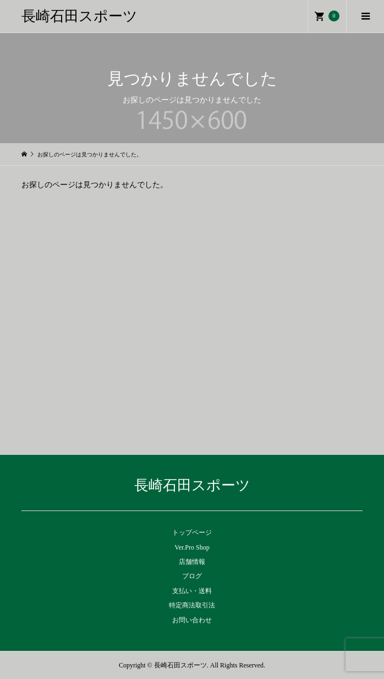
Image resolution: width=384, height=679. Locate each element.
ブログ (192, 576)
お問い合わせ (192, 620)
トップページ (192, 532)
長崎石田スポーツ (79, 16)
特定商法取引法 (192, 605)
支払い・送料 (192, 591)
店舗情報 (192, 562)
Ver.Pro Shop (191, 547)
